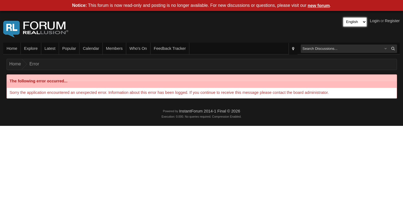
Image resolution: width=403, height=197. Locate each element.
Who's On (138, 48)
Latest (50, 48)
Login (375, 21)
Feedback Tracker (170, 48)
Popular (69, 48)
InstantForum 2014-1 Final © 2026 (209, 111)
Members (114, 48)
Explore (31, 48)
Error (34, 64)
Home (11, 48)
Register (392, 21)
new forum (319, 5)
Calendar (91, 48)
